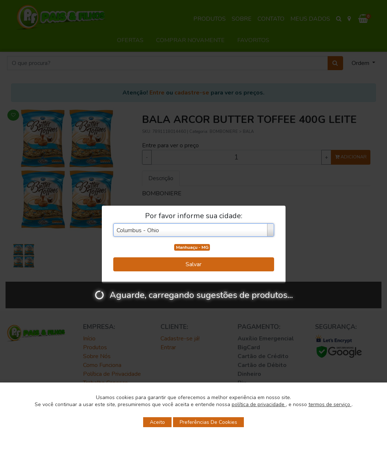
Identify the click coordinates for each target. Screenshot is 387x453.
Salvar (193, 264)
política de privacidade (259, 404)
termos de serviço (330, 404)
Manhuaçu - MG (192, 247)
